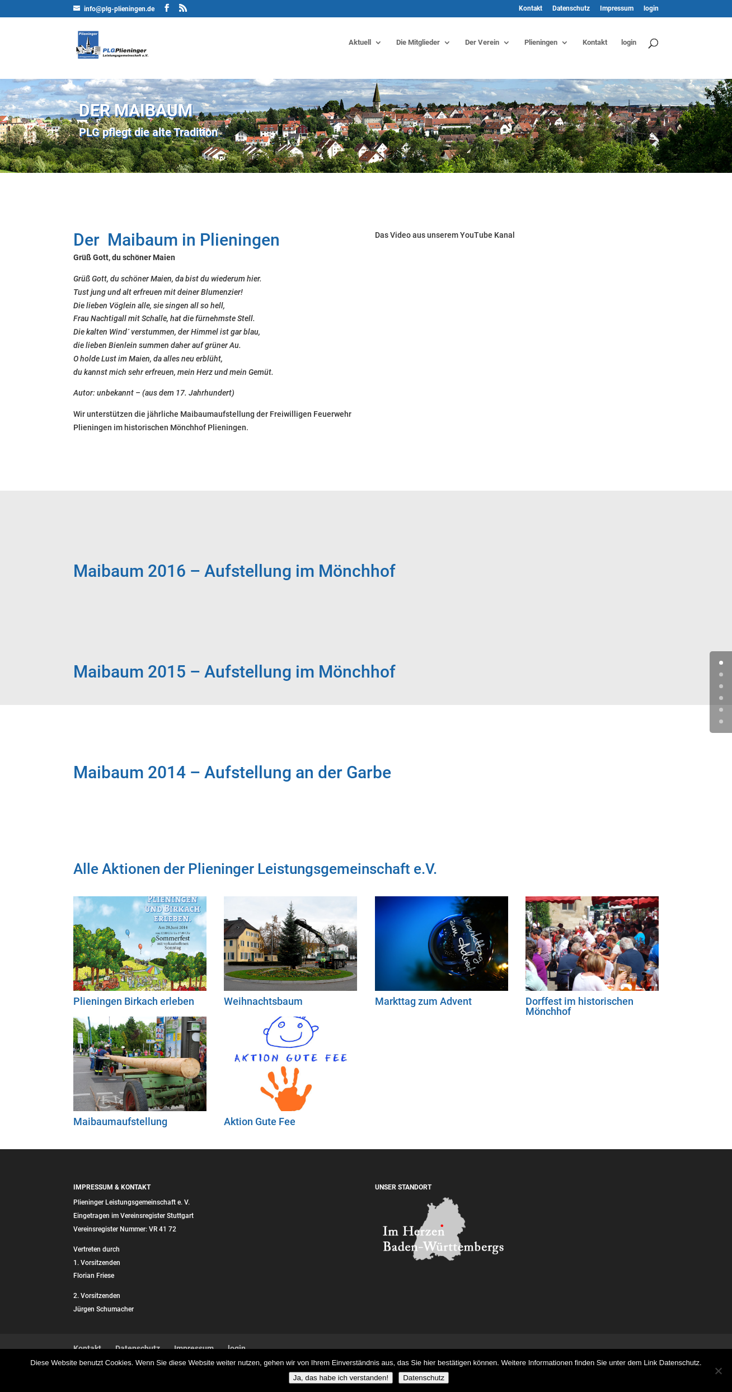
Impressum (617, 8)
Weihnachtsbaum (263, 1001)
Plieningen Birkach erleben (133, 1001)
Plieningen (540, 42)
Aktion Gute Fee (259, 1121)
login (651, 8)
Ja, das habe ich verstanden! (340, 1378)
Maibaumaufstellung (120, 1121)
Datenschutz (571, 8)
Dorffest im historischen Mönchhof (579, 1006)
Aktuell (360, 42)
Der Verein (482, 42)
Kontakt (530, 8)
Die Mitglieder (418, 42)
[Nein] (718, 1370)
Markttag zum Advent (423, 1001)
